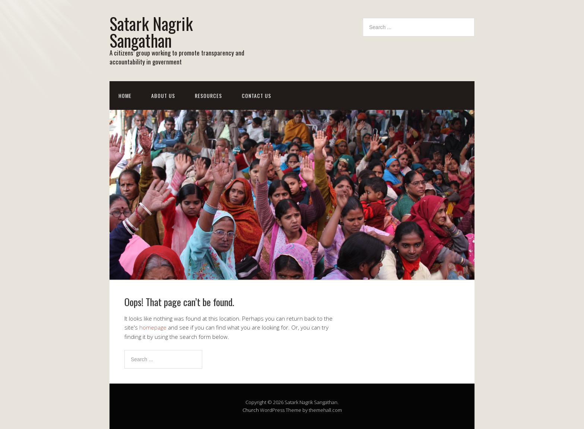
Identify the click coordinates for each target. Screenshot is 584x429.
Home (124, 95)
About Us (163, 95)
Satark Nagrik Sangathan (151, 32)
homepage (152, 327)
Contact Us (256, 95)
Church (250, 410)
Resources (208, 95)
